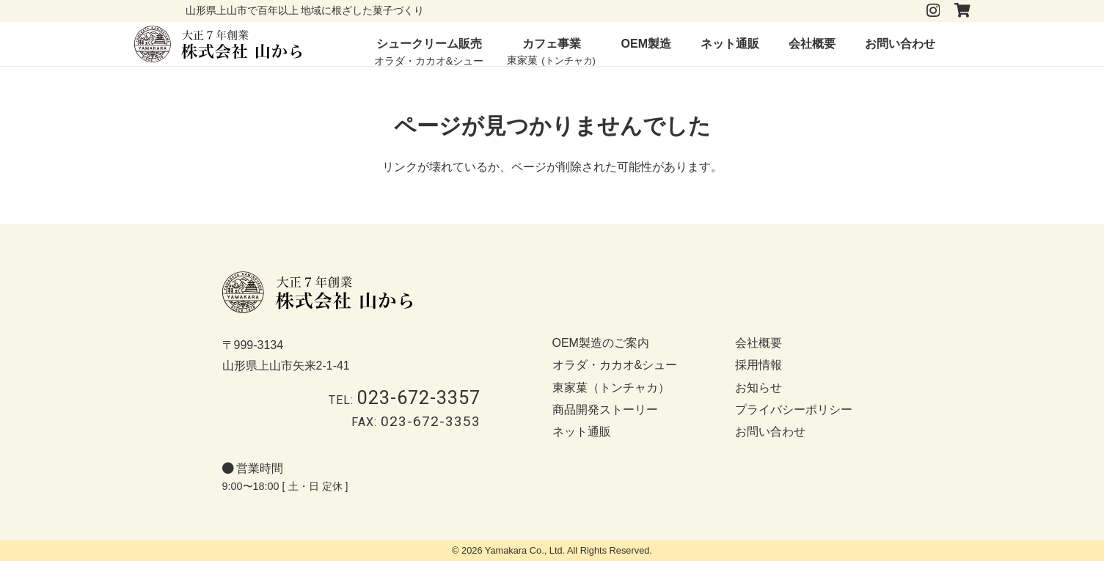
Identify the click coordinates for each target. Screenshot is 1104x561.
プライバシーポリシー (793, 409)
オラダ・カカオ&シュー (615, 365)
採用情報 (758, 365)
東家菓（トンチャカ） (611, 387)
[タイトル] (962, 10)
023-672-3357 (418, 397)
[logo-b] (218, 44)
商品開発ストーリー (605, 409)
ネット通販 (581, 431)
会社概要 (758, 343)
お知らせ (758, 387)
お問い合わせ (770, 431)
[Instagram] (933, 10)
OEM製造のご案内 (600, 343)
